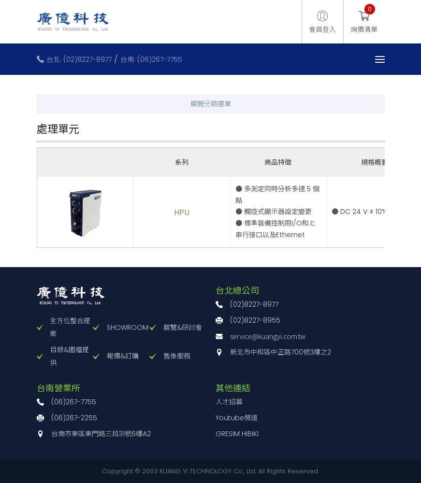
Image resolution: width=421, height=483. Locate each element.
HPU (181, 212)
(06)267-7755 (73, 402)
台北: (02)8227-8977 (79, 59)
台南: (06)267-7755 (151, 59)
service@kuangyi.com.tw (267, 336)
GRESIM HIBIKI (237, 434)
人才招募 (229, 402)
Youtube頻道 (237, 418)
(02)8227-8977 (254, 304)
